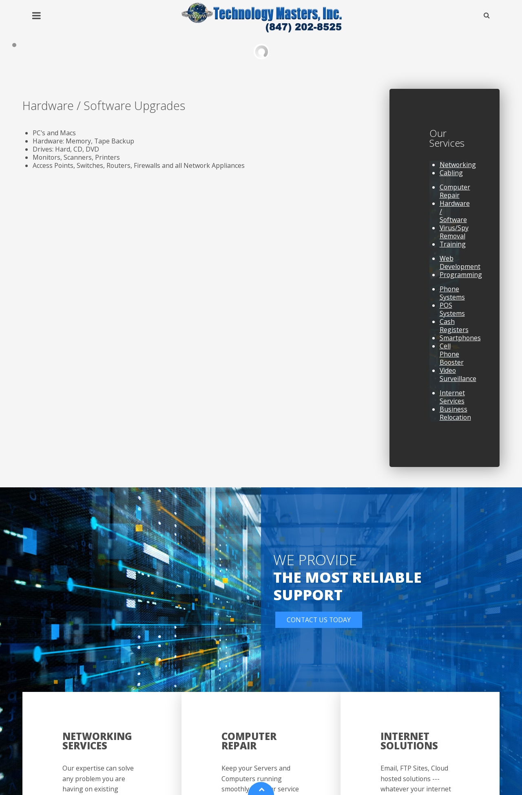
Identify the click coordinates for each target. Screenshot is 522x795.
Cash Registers (454, 330)
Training (453, 248)
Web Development (460, 266)
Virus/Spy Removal (454, 236)
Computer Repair (455, 195)
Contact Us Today (319, 624)
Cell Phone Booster (452, 358)
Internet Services (452, 401)
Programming (461, 279)
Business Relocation (455, 417)
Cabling (451, 177)
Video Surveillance (458, 379)
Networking (458, 169)
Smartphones (460, 342)
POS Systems (452, 313)
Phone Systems (452, 297)
